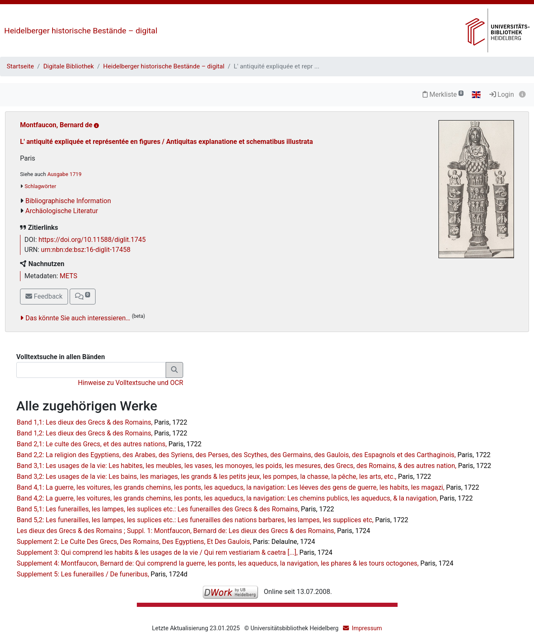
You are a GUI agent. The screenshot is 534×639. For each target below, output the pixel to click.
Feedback (44, 296)
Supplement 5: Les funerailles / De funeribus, (102, 574)
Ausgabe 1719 (64, 174)
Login (501, 94)
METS (68, 276)
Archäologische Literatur (61, 211)
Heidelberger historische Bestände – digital (80, 30)
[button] (83, 296)
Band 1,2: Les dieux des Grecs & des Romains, (102, 433)
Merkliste (443, 94)
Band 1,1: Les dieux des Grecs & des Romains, (102, 422)
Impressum (367, 628)
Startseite (20, 66)
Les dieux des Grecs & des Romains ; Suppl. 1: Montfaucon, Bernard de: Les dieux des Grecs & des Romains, (193, 531)
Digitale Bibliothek (68, 66)
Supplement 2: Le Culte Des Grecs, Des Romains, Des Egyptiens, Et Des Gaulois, (166, 542)
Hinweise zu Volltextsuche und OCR (130, 383)
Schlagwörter (40, 186)
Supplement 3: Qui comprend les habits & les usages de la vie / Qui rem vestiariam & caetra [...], (174, 552)
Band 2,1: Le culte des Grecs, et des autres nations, (109, 444)
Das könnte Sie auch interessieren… (77, 318)
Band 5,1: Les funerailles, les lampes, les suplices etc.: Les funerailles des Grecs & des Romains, (175, 509)
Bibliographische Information (68, 201)
